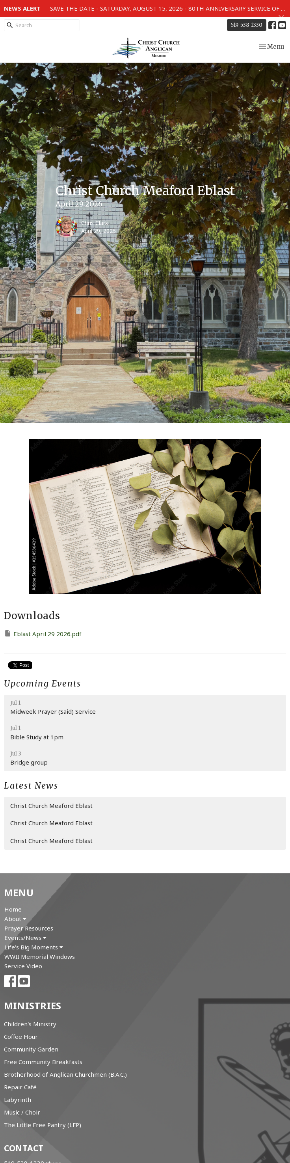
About (15, 919)
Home (13, 909)
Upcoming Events (42, 683)
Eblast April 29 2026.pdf (43, 633)
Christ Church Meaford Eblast (51, 805)
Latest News (31, 785)
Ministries (32, 1005)
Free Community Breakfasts (43, 1062)
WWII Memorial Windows (39, 956)
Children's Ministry (30, 1024)
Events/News (25, 938)
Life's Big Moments (33, 947)
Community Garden (31, 1049)
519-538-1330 (246, 25)
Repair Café (20, 1087)
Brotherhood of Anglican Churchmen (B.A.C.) (65, 1074)
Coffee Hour (21, 1036)
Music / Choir (22, 1112)
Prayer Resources (28, 928)
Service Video (23, 966)
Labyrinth (17, 1099)
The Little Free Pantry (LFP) (42, 1125)
